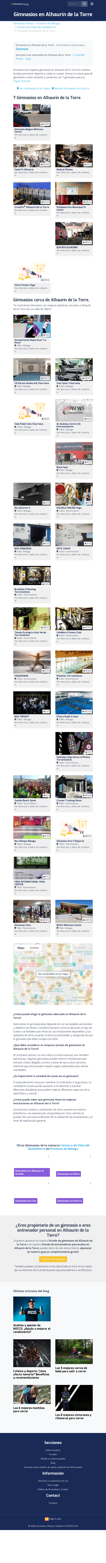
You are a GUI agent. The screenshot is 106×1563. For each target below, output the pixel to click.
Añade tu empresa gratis (53, 1458)
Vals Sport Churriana (68, 383)
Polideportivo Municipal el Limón (71, 208)
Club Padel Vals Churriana (28, 424)
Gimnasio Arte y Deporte (70, 841)
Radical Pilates (65, 169)
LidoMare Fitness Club (69, 632)
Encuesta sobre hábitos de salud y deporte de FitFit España (53, 1467)
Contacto (53, 1503)
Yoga (28, 58)
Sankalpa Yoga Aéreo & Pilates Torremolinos (73, 758)
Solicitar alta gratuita (53, 1259)
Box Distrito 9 (22, 507)
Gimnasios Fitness (23, 23)
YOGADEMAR (21, 675)
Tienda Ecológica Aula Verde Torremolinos (30, 634)
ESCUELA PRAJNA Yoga (69, 507)
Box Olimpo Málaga (25, 841)
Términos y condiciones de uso (53, 1481)
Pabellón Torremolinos (69, 675)
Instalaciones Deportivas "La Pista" (30, 341)
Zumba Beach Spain (25, 800)
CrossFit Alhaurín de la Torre (31, 207)
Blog (53, 1463)
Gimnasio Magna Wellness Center (28, 130)
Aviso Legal (53, 1485)
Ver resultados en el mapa (33, 88)
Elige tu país (53, 1518)
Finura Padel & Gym (67, 716)
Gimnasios (22, 48)
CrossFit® (78, 55)
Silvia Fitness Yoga (24, 285)
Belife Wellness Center (69, 925)
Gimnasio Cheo (22, 925)
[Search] (74, 4)
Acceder (53, 1454)
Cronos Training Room (69, 800)
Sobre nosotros (53, 1450)
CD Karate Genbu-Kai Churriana (31, 383)
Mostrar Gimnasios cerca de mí (70, 88)
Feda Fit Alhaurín (24, 169)
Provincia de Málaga (48, 23)
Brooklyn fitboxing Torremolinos (25, 590)
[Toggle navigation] (92, 4)
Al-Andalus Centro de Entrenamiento (69, 425)
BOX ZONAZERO (22, 548)
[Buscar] (84, 4)
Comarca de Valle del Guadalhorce (36, 27)
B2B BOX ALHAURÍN (67, 247)
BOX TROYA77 (21, 716)
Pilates (19, 58)
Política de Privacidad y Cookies (53, 1489)
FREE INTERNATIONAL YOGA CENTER (29, 883)
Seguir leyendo (21, 81)
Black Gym (62, 467)
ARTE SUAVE (64, 548)
